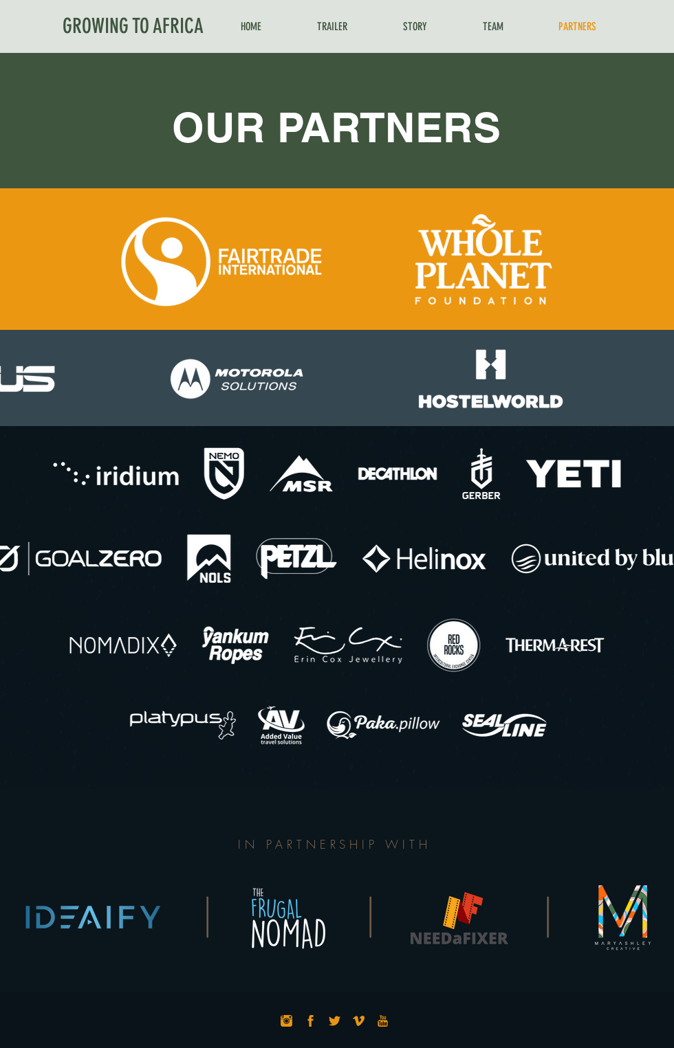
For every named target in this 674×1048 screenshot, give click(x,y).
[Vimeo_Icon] (359, 1021)
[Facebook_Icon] (310, 1021)
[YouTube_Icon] (383, 1021)
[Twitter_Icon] (334, 1021)
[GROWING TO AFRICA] (132, 26)
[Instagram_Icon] (286, 1021)
